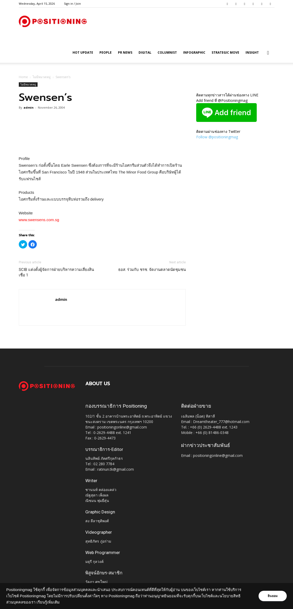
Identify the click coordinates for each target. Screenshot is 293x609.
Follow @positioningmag (217, 136)
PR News (125, 52)
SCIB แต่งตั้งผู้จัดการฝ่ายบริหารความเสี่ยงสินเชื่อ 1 (56, 272)
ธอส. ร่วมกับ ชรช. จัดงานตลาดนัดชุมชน (152, 269)
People (105, 52)
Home (23, 77)
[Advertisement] (102, 142)
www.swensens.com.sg (39, 220)
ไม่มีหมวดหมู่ (42, 77)
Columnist (167, 52)
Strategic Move (225, 52)
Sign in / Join (72, 3)
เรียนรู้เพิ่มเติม (48, 602)
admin (28, 107)
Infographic (194, 52)
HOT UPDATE (83, 52)
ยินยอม (273, 596)
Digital (145, 52)
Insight (252, 52)
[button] (268, 53)
